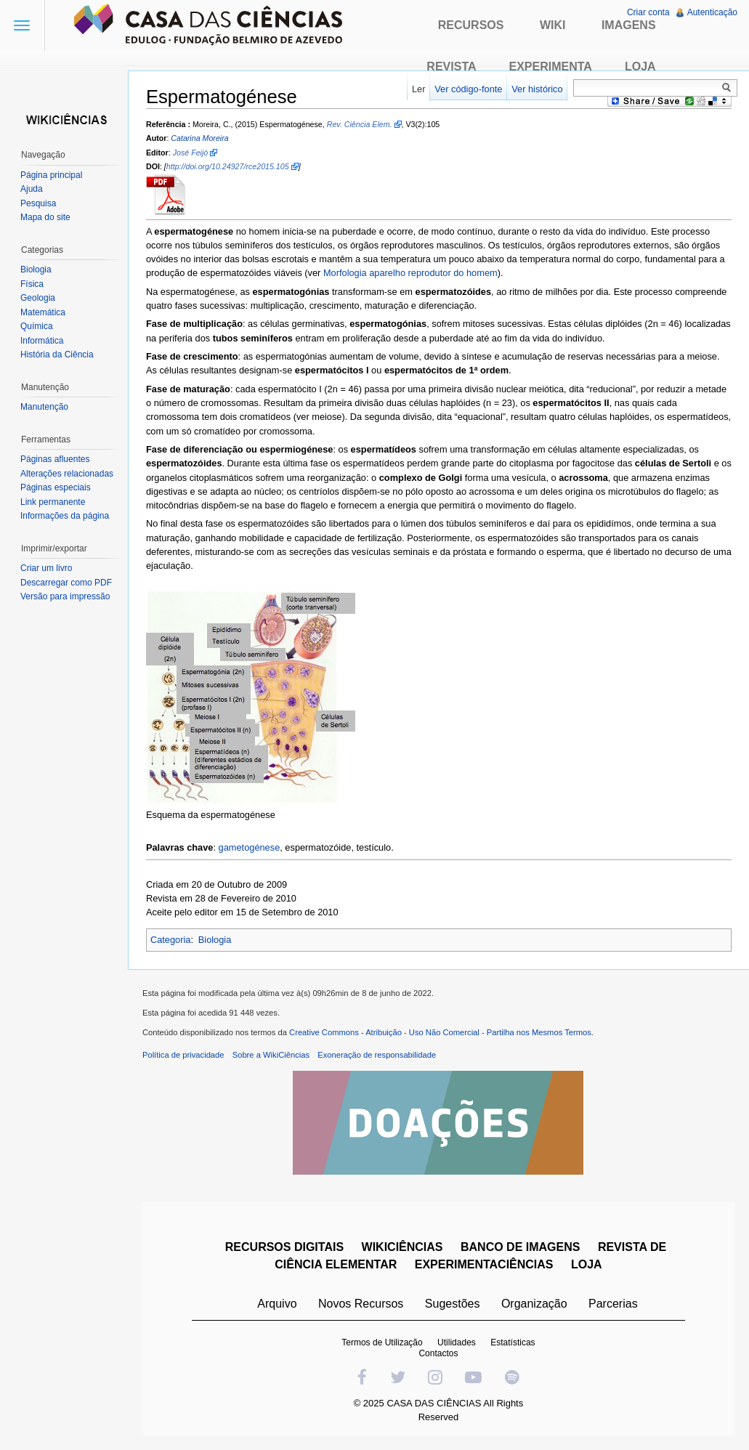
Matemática (42, 312)
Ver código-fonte (468, 89)
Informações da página (64, 516)
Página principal (51, 175)
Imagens (629, 25)
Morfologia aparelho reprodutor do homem (410, 272)
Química (36, 326)
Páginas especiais (55, 487)
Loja (640, 66)
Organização (534, 1303)
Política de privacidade (183, 1054)
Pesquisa (38, 203)
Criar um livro (46, 568)
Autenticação (712, 12)
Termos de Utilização (381, 1342)
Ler (419, 89)
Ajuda (31, 189)
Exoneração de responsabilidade (376, 1054)
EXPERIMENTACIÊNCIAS (484, 1264)
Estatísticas (512, 1342)
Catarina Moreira (199, 138)
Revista (451, 66)
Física (32, 284)
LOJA (586, 1264)
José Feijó (190, 152)
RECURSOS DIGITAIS (284, 1247)
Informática (41, 341)
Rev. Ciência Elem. (359, 124)
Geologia (37, 298)
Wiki (553, 25)
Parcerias (613, 1303)
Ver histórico (536, 89)
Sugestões (452, 1303)
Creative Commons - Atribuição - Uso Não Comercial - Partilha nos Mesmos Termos (440, 1032)
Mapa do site (45, 217)
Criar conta (648, 12)
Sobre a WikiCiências (270, 1054)
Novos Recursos (360, 1303)
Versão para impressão (65, 596)
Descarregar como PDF (66, 583)
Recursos (471, 25)
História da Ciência (57, 354)
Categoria (170, 939)
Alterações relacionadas (66, 474)
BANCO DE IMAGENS (520, 1247)
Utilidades (456, 1342)
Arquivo (276, 1303)
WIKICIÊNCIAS (402, 1247)
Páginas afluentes (54, 459)
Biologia (215, 939)
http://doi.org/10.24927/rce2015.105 (227, 166)
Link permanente (52, 502)
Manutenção (44, 407)
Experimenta (550, 66)
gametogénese (249, 847)
